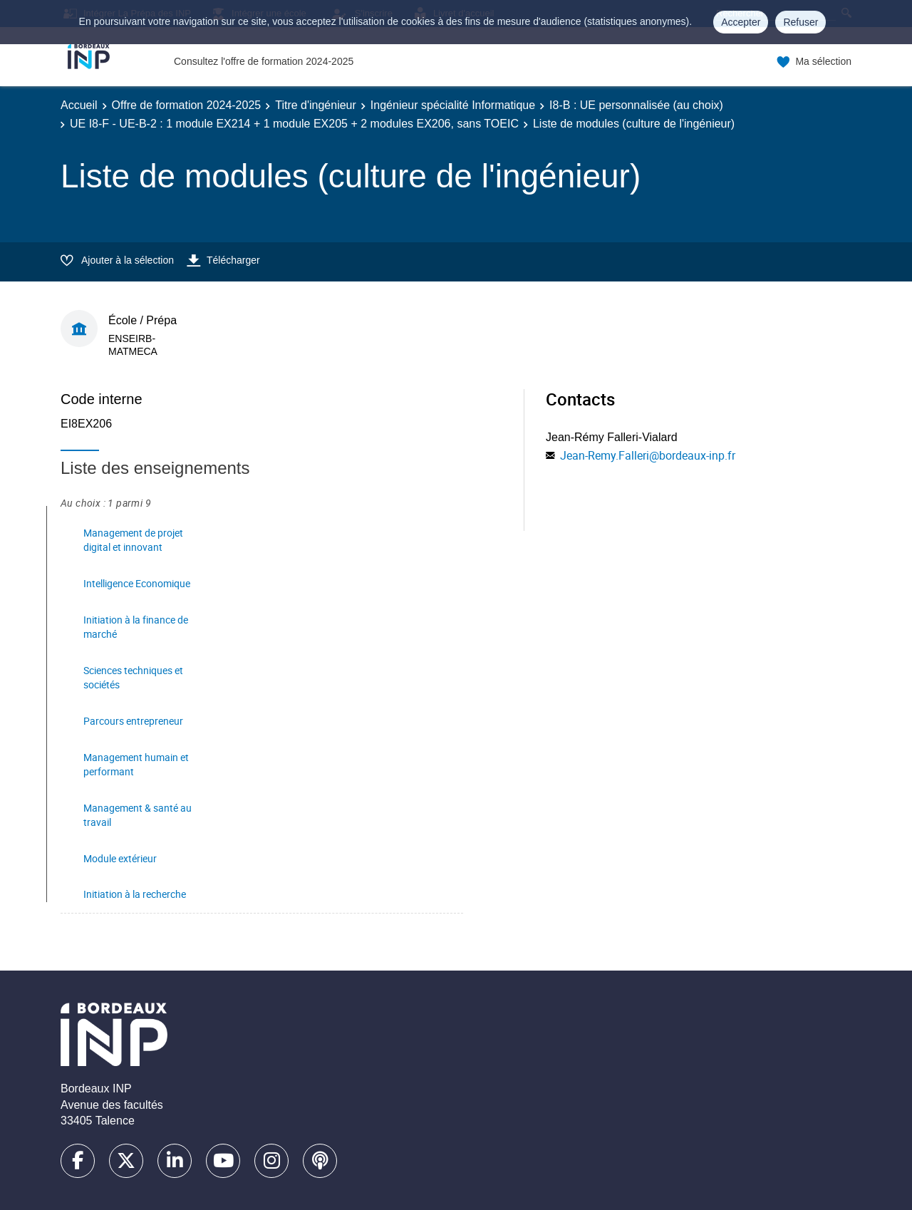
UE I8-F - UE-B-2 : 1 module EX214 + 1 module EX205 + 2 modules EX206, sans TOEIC (294, 124)
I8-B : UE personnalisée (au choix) (636, 105)
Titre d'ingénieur (315, 105)
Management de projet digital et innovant (133, 540)
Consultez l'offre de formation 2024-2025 (263, 61)
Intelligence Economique (136, 583)
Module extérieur (120, 858)
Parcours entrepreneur (133, 721)
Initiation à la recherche (134, 894)
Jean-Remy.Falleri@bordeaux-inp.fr (647, 455)
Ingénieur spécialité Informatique (452, 105)
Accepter (740, 22)
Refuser (800, 22)
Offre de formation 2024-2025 (186, 105)
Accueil (79, 105)
